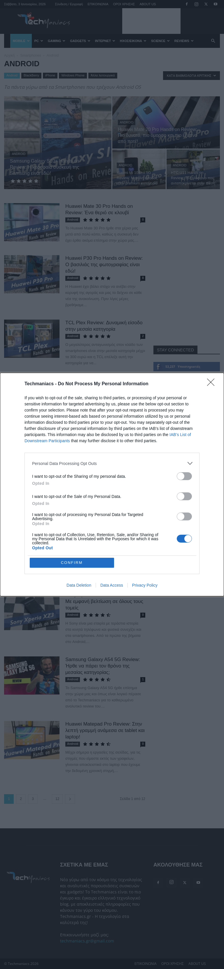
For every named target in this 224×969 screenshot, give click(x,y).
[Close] (212, 384)
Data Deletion (78, 585)
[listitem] (112, 463)
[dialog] (112, 484)
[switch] (184, 476)
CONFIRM (72, 562)
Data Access (111, 585)
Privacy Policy (145, 585)
